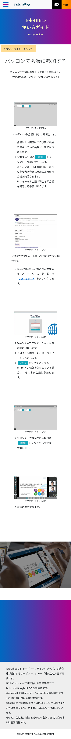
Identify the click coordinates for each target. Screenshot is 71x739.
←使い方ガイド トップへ (18, 48)
